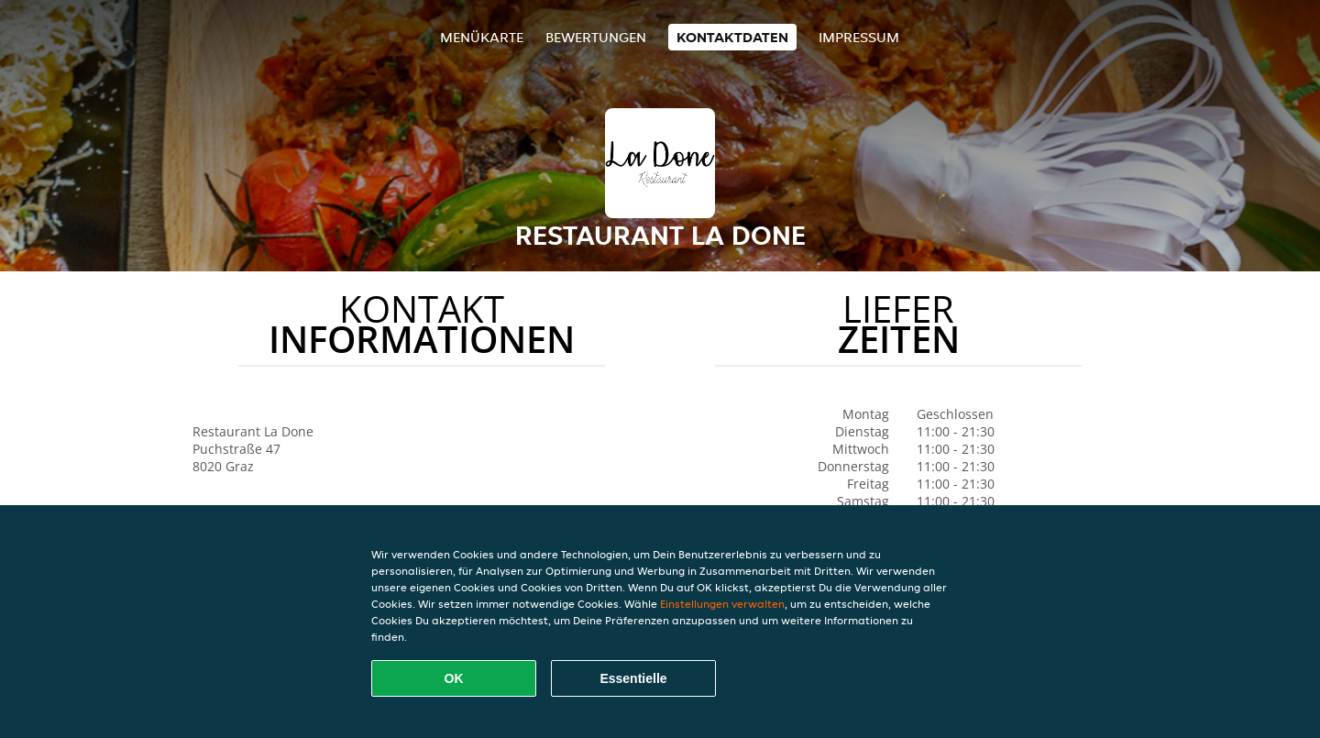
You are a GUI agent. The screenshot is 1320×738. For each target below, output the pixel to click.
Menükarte (481, 37)
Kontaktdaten (732, 37)
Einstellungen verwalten (722, 604)
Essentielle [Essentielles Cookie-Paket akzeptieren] (633, 678)
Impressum (859, 37)
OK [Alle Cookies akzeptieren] (454, 678)
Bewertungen (595, 37)
